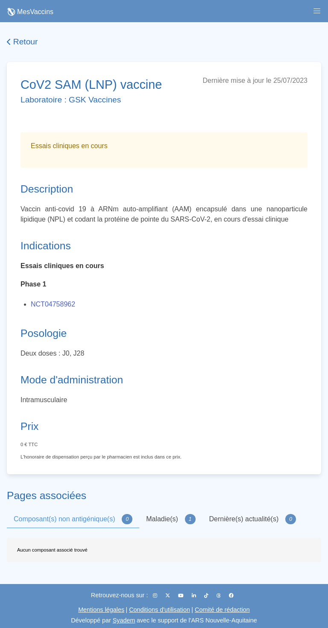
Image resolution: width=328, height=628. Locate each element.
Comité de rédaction (222, 609)
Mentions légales (101, 609)
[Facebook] (231, 595)
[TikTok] (207, 595)
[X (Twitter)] (168, 595)
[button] (317, 11)
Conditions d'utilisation (159, 609)
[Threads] (219, 595)
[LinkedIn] (194, 595)
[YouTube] (181, 595)
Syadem (124, 620)
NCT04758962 (53, 304)
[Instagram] (155, 595)
